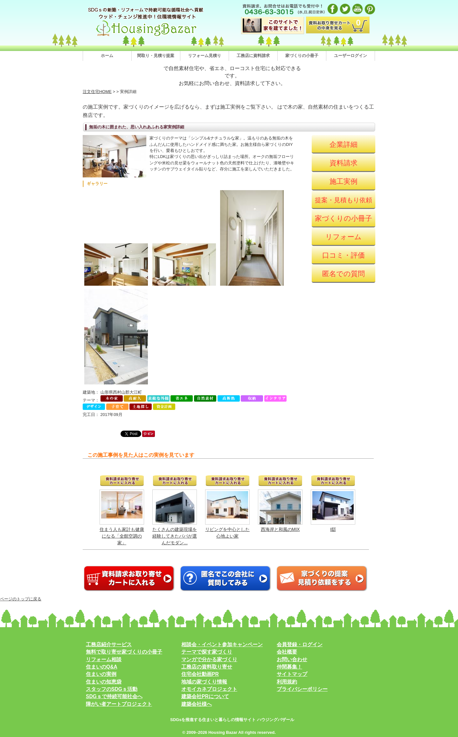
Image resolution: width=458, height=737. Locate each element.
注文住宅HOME (97, 91)
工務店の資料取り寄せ (206, 666)
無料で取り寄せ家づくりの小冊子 (124, 652)
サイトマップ (292, 674)
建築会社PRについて (205, 696)
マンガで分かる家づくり (209, 659)
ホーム (107, 55)
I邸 (333, 529)
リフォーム (343, 237)
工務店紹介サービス (109, 644)
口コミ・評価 (343, 255)
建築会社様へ (196, 704)
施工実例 (343, 181)
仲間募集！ (289, 666)
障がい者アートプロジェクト (119, 704)
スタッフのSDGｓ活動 (111, 689)
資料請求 (343, 163)
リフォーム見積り (204, 55)
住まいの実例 (101, 674)
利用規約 (287, 681)
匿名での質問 (343, 274)
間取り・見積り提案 (155, 55)
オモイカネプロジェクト (209, 689)
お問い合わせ (292, 659)
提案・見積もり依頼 (343, 200)
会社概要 (287, 652)
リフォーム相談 (103, 659)
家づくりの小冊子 (301, 55)
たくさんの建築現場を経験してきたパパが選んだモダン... (174, 536)
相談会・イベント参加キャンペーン (222, 644)
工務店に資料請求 (253, 55)
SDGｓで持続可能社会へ (114, 696)
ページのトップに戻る (20, 599)
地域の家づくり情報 (204, 681)
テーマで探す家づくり (206, 652)
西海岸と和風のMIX (280, 529)
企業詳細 (343, 144)
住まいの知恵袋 (103, 681)
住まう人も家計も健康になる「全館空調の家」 (122, 536)
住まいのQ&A (101, 666)
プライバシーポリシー (302, 689)
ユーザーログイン (350, 55)
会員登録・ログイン (300, 644)
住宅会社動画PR (200, 674)
